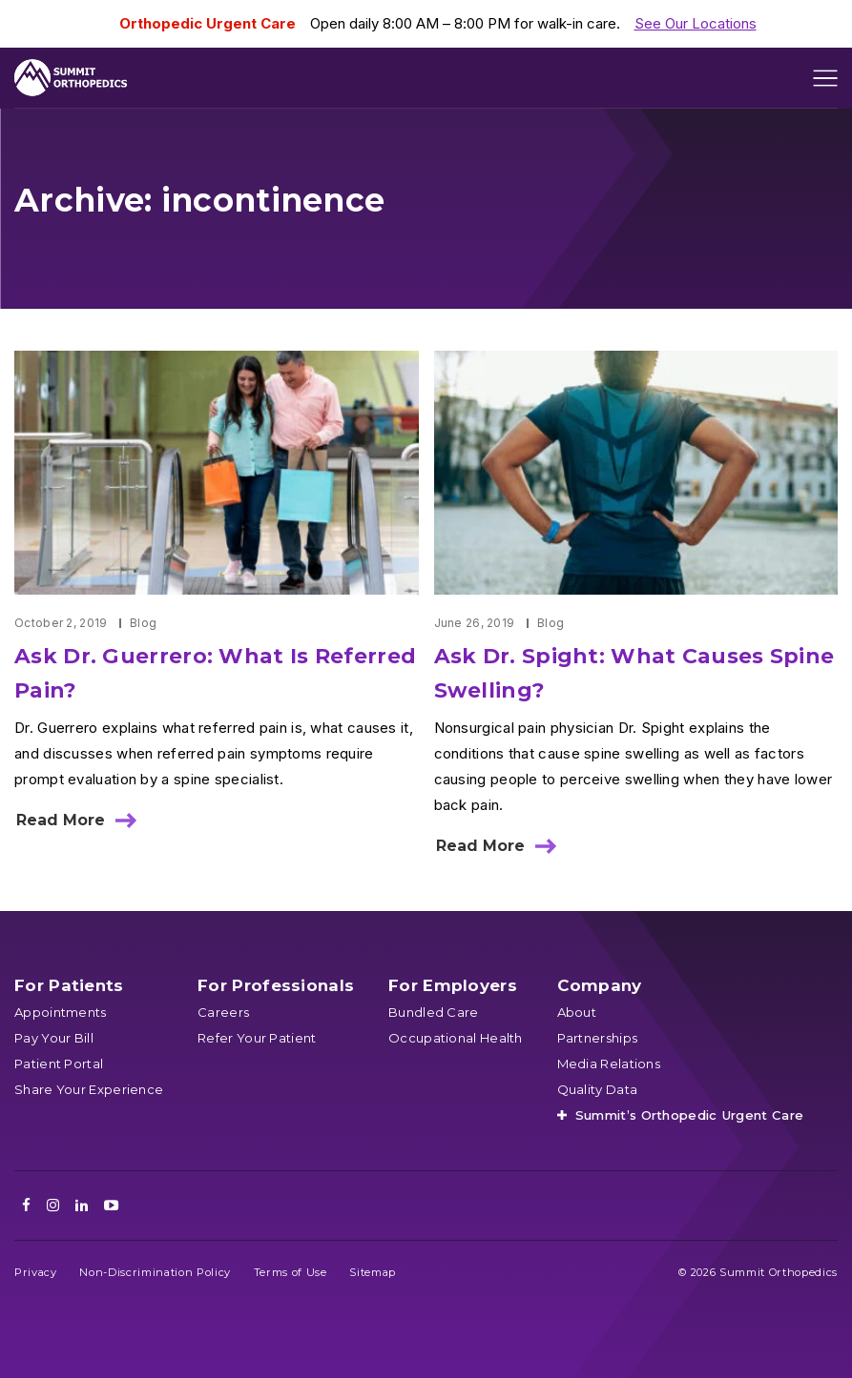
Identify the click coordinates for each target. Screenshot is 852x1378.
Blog (143, 623)
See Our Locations (695, 23)
